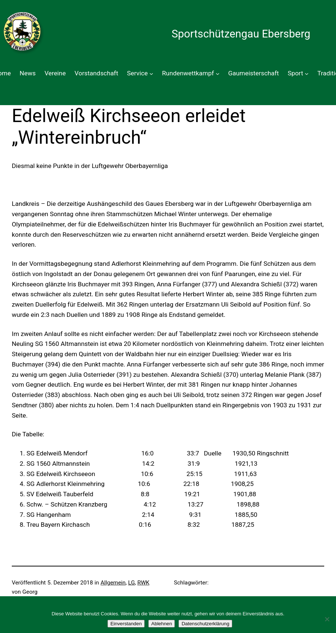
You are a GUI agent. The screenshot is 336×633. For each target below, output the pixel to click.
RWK (143, 582)
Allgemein (112, 582)
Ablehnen (161, 623)
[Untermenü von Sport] (306, 73)
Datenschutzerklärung (205, 623)
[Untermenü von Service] (151, 73)
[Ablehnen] (326, 619)
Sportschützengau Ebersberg (240, 34)
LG (131, 582)
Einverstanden (126, 623)
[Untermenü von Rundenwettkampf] (217, 73)
